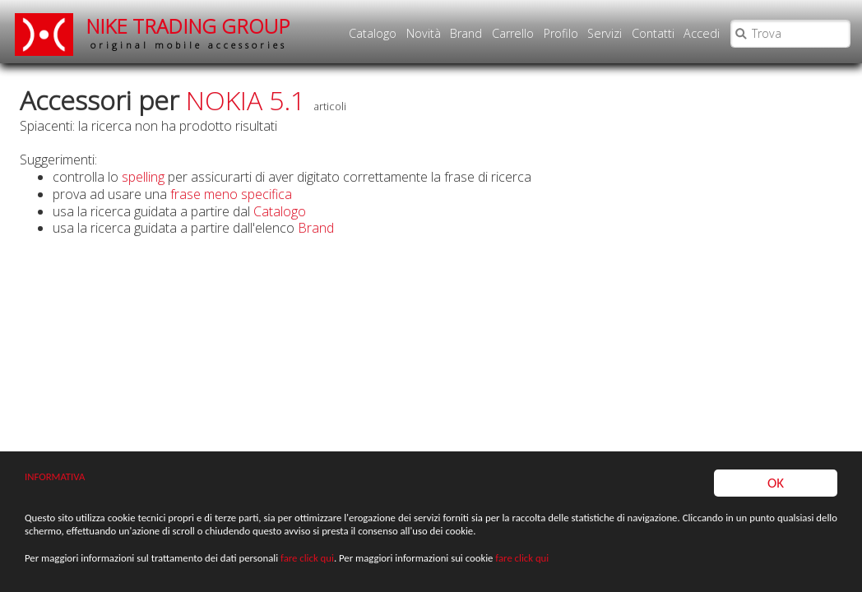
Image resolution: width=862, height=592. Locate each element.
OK (775, 483)
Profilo (561, 33)
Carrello (513, 33)
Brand (466, 33)
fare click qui (307, 559)
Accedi (702, 33)
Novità (423, 33)
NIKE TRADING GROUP (188, 32)
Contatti (653, 33)
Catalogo (372, 33)
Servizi (604, 33)
